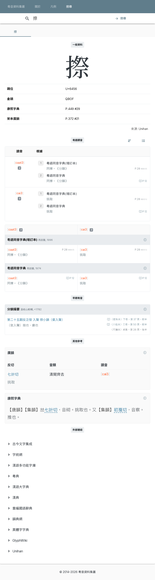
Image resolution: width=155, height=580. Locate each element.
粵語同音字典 (55, 176)
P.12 (144, 181)
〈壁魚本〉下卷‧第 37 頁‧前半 (128, 319)
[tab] (15, 32)
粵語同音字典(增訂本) (61, 163)
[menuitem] (77, 443)
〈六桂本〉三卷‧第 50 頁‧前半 (128, 324)
